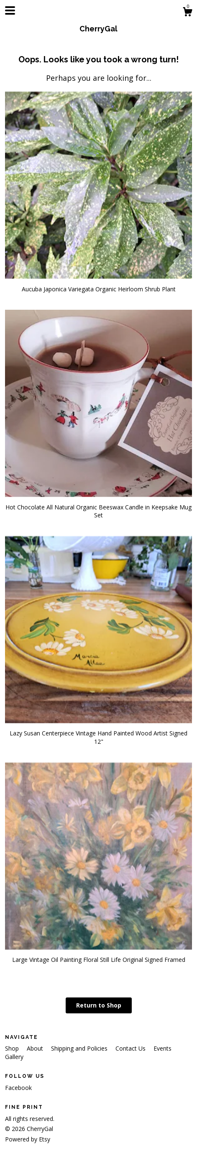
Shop (12, 1048)
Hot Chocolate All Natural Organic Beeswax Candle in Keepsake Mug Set (98, 507)
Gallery (14, 1057)
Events (162, 1048)
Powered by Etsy (27, 1139)
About (36, 1048)
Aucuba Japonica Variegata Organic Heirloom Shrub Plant (98, 285)
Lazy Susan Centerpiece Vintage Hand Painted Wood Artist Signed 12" (98, 733)
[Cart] (187, 12)
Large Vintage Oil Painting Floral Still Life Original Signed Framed (98, 956)
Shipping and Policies (80, 1048)
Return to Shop (98, 1005)
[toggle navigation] (10, 10)
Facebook (18, 1088)
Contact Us (131, 1048)
